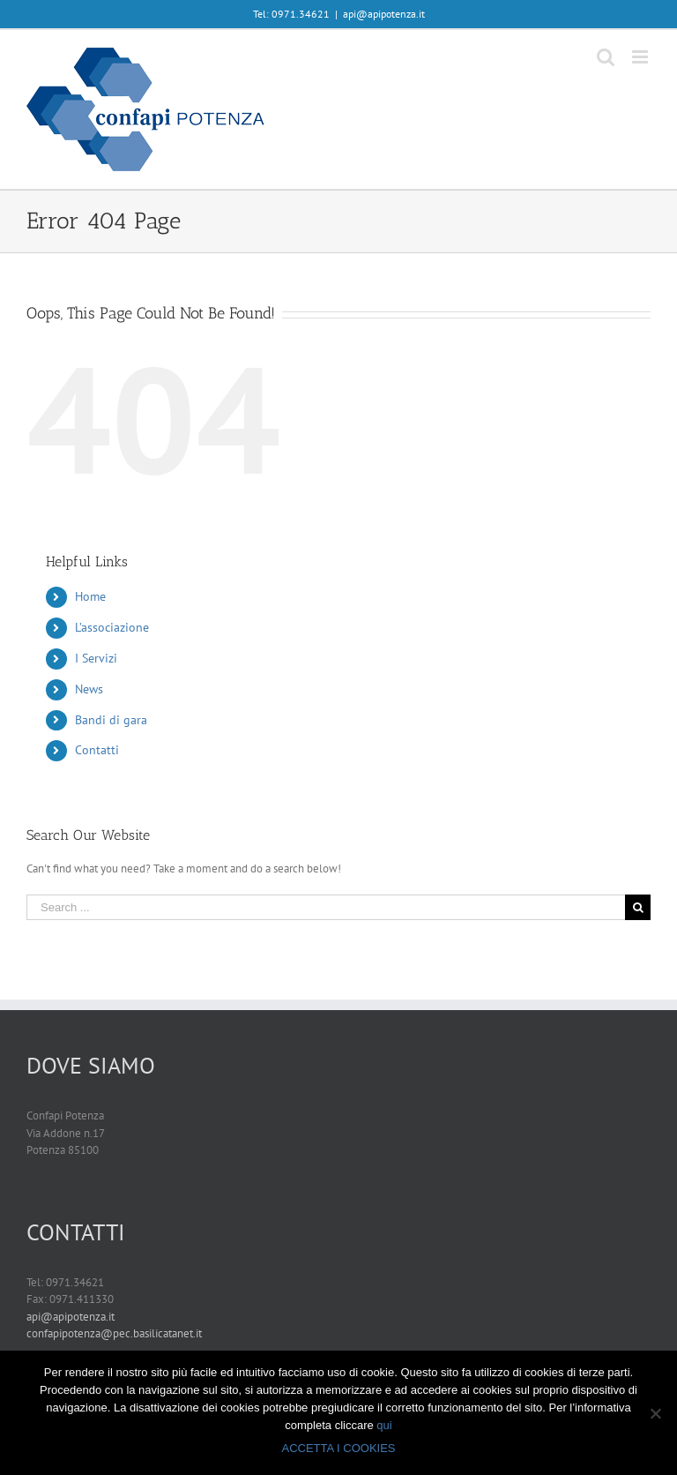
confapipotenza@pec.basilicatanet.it (114, 1333)
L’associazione (112, 627)
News (89, 689)
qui (383, 1425)
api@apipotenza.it (384, 13)
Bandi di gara (111, 720)
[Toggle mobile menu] (641, 57)
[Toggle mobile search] (605, 57)
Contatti (97, 750)
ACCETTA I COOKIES (338, 1448)
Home (90, 596)
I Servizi (96, 658)
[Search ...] (325, 907)
